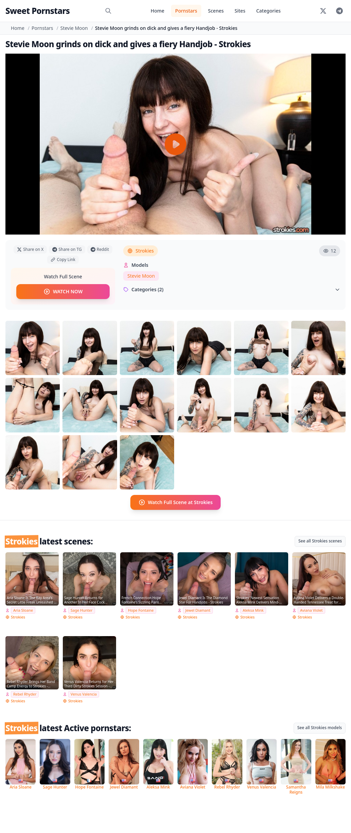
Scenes (216, 10)
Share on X (30, 249)
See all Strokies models (319, 727)
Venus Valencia (84, 694)
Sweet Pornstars (37, 10)
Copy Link (63, 259)
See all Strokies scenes (320, 541)
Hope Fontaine (141, 610)
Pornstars (186, 10)
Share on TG (66, 249)
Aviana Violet (311, 610)
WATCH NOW (62, 291)
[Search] (108, 11)
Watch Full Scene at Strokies (175, 502)
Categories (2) (231, 289)
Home (157, 10)
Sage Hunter (82, 610)
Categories (268, 10)
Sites (240, 10)
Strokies (140, 250)
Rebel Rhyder (24, 694)
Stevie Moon (74, 28)
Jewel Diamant (197, 610)
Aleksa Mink (253, 610)
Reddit (100, 249)
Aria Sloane (23, 610)
